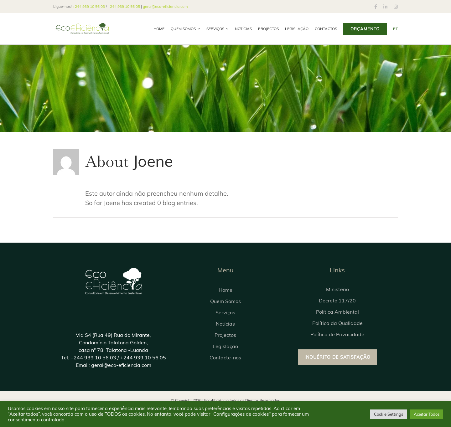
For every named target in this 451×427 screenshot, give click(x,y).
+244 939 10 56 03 (89, 6)
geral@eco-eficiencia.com (165, 6)
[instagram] (396, 6)
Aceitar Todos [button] (426, 414)
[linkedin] (385, 6)
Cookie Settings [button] (388, 414)
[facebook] (375, 6)
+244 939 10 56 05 (124, 6)
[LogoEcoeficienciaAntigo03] (113, 268)
